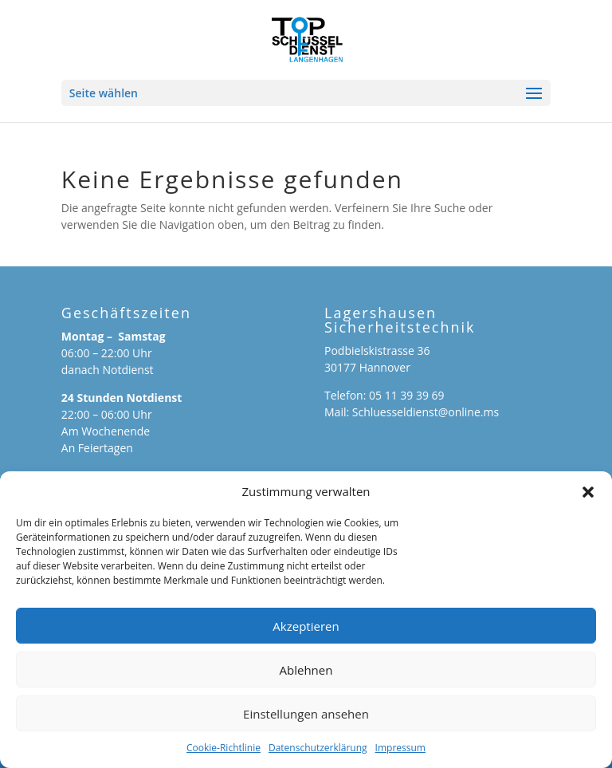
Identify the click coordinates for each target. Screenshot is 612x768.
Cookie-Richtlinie (223, 747)
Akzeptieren (306, 626)
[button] (588, 492)
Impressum (400, 747)
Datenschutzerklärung (318, 747)
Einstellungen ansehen (306, 714)
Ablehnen (306, 670)
